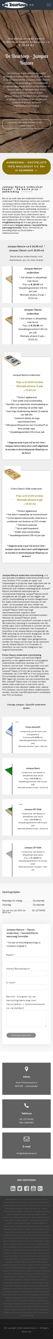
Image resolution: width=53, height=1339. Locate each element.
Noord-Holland (18, 1277)
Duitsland (7, 1292)
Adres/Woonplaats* (18, 968)
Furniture (14, 1253)
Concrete (34, 1241)
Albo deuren (10, 1220)
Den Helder (44, 1286)
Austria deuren (35, 1220)
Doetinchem (17, 1289)
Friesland (8, 1274)
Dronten (45, 1289)
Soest (23, 1306)
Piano (41, 1241)
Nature (29, 1271)
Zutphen (23, 1315)
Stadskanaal (33, 1306)
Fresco (32, 1238)
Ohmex (6, 1253)
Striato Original (36, 1244)
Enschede (45, 1292)
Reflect (30, 1235)
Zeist (35, 1312)
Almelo (27, 1280)
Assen (34, 1283)
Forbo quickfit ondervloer (15, 1268)
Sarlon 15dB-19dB (33, 1262)
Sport (20, 1247)
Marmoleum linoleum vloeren (17, 1208)
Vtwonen (12, 1238)
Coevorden (8, 1286)
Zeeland (45, 1277)
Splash (46, 1238)
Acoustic (45, 1247)
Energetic (14, 1265)
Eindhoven (17, 1292)
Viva (10, 1256)
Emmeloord (27, 1292)
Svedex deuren (30, 1226)
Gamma (6, 1295)
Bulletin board (26, 1250)
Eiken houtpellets (35, 1211)
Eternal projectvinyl (32, 1256)
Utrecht (38, 1277)
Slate (47, 1241)
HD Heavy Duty (19, 1271)
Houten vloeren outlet (25, 1205)
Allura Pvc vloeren (42, 1205)
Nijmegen (18, 1303)
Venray (35, 1309)
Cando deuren (19, 1223)
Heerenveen (45, 1295)
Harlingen (35, 1295)
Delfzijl (16, 1286)
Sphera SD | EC (34, 1265)
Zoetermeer (43, 1312)
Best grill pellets (34, 1214)
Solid (20, 1241)
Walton (6, 1244)
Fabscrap (46, 1265)
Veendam (22, 1309)
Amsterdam (8, 1283)
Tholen (7, 1309)
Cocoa (26, 1241)
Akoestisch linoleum (32, 1247)
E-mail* (11, 982)
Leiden (8, 1300)
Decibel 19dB (19, 1262)
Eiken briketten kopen (41, 1217)
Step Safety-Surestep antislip (21, 1259)
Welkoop (7, 1312)
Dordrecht (27, 1289)
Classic (5, 1271)
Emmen (36, 1292)
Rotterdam (9, 1306)
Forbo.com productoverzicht (28, 1199)
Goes (19, 1295)
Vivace (39, 1238)
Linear (12, 1244)
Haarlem (26, 1295)
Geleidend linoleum (41, 1250)
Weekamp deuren (11, 1229)
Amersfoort (43, 1280)
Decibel (6, 1250)
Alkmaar (19, 1280)
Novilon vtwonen (37, 1253)
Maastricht (24, 1300)
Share (36, 1235)
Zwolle (30, 1315)
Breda (46, 1283)
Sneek (17, 1306)
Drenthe (37, 1271)
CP (11, 1271)
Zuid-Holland (9, 1280)
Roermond (33, 1303)
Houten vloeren (9, 1205)
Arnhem (27, 1283)
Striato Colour (23, 1244)
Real (26, 1238)
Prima (20, 1256)
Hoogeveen (18, 1298)
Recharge (22, 1235)
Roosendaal (44, 1303)
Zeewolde (28, 1312)
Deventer (7, 1289)
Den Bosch (24, 1286)
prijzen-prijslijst (21, 1220)
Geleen (13, 1295)
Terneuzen (43, 1306)
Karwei (33, 1298)
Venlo (29, 1309)
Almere (34, 1280)
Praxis (25, 1303)
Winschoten (17, 1312)
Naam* (10, 955)
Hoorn (26, 1298)
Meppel (33, 1300)
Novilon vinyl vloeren (38, 1208)
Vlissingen (44, 1309)
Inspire (14, 1235)
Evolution (23, 1265)
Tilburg (14, 1309)
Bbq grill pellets (20, 1214)
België (40, 1283)
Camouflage (24, 1253)
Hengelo (8, 1298)
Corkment (15, 1250)
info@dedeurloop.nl (26, 1153)
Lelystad (15, 1300)
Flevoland (45, 1271)
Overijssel (29, 1277)
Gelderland (18, 1274)
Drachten (37, 1289)
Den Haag (34, 1286)
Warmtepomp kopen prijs (20, 1232)
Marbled (20, 1238)
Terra (5, 1241)
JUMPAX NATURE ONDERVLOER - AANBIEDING (26, 124)
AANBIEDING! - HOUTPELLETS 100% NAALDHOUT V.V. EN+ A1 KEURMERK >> (26, 166)
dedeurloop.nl (30, 1328)
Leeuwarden (42, 1298)
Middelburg (42, 1300)
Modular (13, 1247)
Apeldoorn (18, 1283)
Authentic (13, 1241)
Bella (15, 1256)
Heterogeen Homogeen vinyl (15, 1211)
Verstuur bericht (21, 1035)
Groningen (28, 1274)
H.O (32, 5)
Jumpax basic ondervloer (37, 1268)
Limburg (37, 1274)
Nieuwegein (8, 1303)
